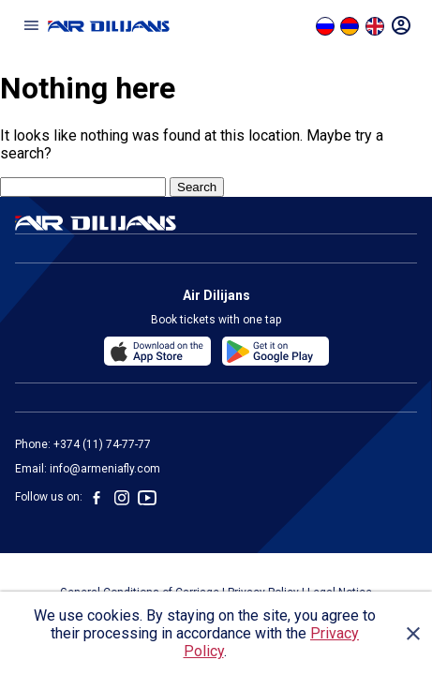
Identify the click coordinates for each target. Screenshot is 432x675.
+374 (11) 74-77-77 (102, 444)
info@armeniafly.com (105, 468)
